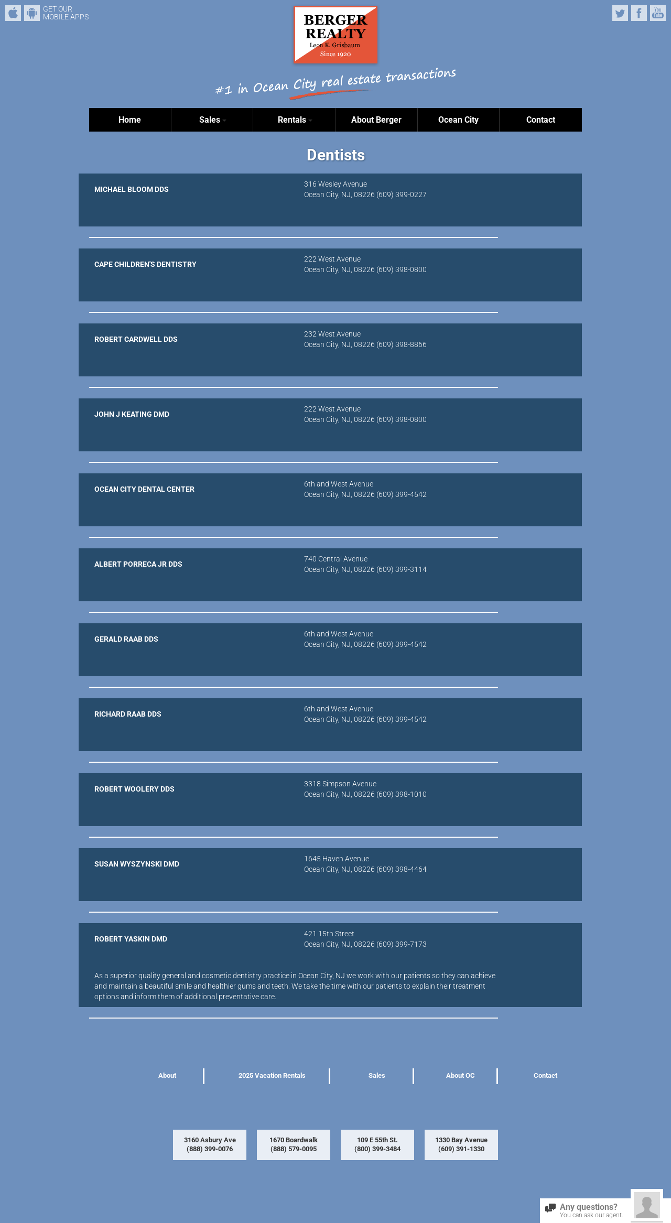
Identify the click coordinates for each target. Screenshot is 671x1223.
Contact (540, 120)
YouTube (658, 13)
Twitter (620, 13)
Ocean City (458, 120)
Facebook (639, 13)
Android (32, 13)
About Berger (376, 120)
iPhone (13, 13)
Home (129, 120)
